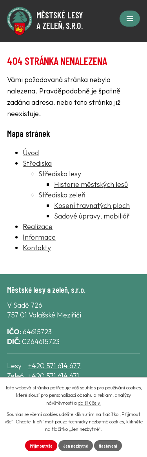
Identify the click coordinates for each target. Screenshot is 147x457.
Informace (39, 237)
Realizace (38, 226)
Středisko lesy (59, 173)
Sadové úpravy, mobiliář (91, 215)
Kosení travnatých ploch (92, 205)
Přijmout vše (41, 445)
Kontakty (37, 247)
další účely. (89, 403)
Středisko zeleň (61, 194)
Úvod (31, 152)
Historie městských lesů (91, 184)
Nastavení (108, 445)
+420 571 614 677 (54, 365)
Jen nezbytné (75, 445)
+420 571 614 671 (53, 375)
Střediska (37, 163)
